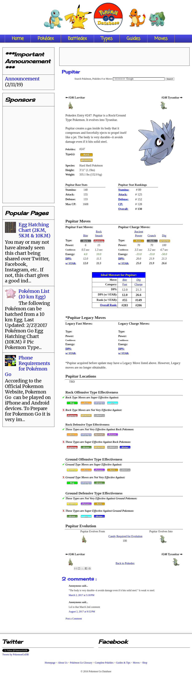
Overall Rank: (108, 305)
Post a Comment (74, 618)
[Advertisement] (124, 55)
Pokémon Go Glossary (81, 662)
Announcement (22, 79)
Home (18, 38)
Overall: (123, 208)
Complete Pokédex (104, 662)
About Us (62, 662)
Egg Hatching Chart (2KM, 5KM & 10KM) (34, 230)
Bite (85, 235)
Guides (133, 38)
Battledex (77, 38)
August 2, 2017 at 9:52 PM (82, 611)
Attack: (122, 194)
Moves (161, 38)
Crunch (152, 235)
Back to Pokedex (125, 563)
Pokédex (46, 38)
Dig (164, 235)
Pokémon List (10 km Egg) (34, 294)
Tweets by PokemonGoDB (15, 654)
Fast (124, 284)
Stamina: (123, 189)
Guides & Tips (123, 662)
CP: (120, 204)
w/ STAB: (70, 263)
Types (107, 38)
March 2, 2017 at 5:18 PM (81, 595)
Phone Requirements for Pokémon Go (27, 366)
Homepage (50, 662)
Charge (139, 284)
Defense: (123, 199)
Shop (144, 662)
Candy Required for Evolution (125, 536)
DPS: (68, 258)
